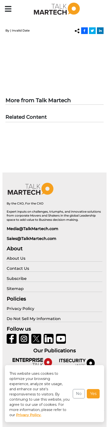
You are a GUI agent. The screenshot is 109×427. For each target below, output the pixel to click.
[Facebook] (84, 30)
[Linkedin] (100, 30)
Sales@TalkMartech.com (31, 238)
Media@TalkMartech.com (32, 228)
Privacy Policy (18, 420)
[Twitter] (92, 30)
